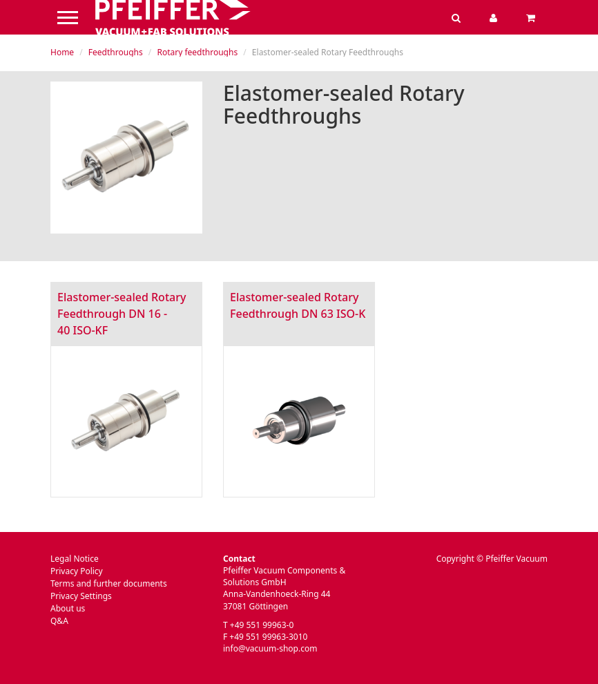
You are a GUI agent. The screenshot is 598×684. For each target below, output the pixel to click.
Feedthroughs (115, 52)
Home (62, 52)
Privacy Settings (81, 596)
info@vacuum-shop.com (270, 648)
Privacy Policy (76, 571)
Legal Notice (74, 558)
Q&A (59, 621)
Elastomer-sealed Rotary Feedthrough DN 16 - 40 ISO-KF (121, 313)
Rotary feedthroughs (197, 52)
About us (67, 608)
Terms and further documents (108, 583)
